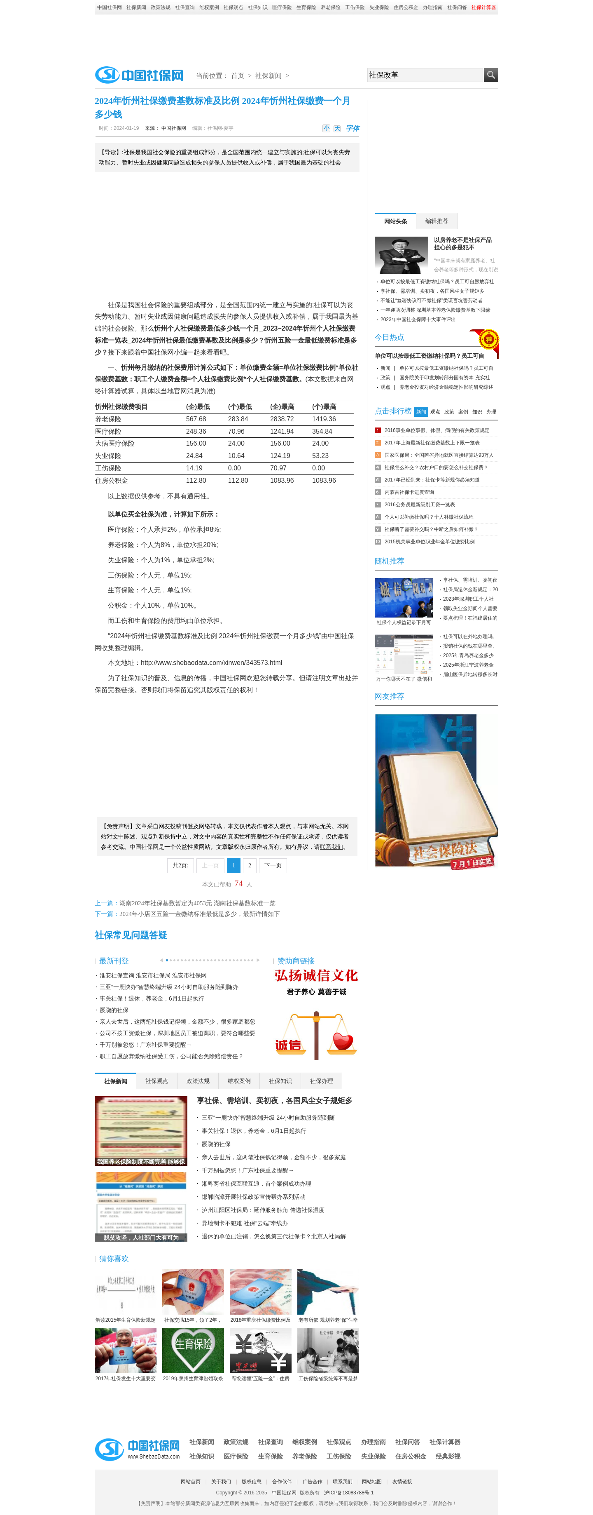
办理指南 (433, 7)
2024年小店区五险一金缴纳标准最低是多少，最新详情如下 (199, 914)
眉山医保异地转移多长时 (470, 674)
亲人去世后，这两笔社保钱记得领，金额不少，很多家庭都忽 (177, 1021)
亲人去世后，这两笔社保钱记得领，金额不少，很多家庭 (274, 1157)
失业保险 (379, 7)
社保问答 (457, 7)
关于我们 (221, 1481)
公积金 (118, 480)
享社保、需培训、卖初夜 (470, 580)
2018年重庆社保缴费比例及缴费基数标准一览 (261, 1296)
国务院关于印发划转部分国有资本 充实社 (444, 378)
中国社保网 (109, 7)
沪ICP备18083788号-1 (349, 1493)
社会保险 (154, 304)
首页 (237, 75)
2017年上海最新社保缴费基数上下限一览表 (432, 443)
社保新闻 (136, 7)
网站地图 (372, 1481)
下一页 (273, 865)
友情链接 (402, 1481)
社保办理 (321, 1081)
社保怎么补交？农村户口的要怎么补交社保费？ (436, 467)
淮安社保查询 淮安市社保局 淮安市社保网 (153, 975)
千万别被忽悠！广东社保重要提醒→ (146, 1044)
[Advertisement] (296, 37)
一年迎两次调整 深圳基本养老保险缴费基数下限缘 (435, 310)
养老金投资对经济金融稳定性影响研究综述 (446, 387)
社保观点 (233, 7)
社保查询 (185, 7)
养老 (101, 419)
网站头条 (395, 221)
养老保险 (331, 7)
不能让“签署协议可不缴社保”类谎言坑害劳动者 (432, 300)
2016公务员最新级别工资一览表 (420, 504)
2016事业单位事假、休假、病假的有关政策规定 (437, 430)
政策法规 (160, 7)
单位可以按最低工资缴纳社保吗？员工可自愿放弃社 (437, 281)
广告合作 (312, 1481)
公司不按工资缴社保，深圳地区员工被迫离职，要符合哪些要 (177, 1033)
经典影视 (448, 1456)
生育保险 (306, 7)
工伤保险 (355, 7)
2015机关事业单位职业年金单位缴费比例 (430, 542)
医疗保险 (282, 7)
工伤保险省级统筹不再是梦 (328, 1354)
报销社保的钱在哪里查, (468, 646)
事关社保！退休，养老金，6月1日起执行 (152, 998)
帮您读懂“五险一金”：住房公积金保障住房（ (261, 1355)
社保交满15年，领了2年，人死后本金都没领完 (193, 1296)
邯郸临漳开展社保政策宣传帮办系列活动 (254, 1196)
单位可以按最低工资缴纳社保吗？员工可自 (429, 355)
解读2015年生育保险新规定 (125, 1296)
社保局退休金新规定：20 (470, 589)
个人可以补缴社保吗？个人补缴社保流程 (429, 517)
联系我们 (343, 1481)
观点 (385, 387)
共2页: (181, 865)
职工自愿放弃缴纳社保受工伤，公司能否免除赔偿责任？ (172, 1056)
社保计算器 (445, 1441)
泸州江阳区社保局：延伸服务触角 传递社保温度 (263, 1210)
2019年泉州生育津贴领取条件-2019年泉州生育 (193, 1355)
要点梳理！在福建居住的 (470, 618)
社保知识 (258, 7)
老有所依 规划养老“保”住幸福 (328, 1296)
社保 (114, 304)
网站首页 (191, 1481)
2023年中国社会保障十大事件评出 (418, 319)
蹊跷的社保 (114, 1010)
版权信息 (251, 1481)
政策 (385, 378)
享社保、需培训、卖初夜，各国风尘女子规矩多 (275, 1101)
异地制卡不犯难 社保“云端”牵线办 (245, 1223)
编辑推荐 (436, 221)
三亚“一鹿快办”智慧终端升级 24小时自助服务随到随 (268, 1117)
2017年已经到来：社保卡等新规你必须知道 (432, 480)
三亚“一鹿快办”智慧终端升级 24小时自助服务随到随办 (169, 987)
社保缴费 (193, 328)
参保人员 (246, 316)
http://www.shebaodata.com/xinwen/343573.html (211, 662)
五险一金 (291, 340)
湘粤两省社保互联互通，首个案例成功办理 (256, 1183)
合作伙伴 (282, 1481)
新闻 (385, 368)
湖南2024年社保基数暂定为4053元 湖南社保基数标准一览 (197, 903)
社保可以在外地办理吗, (468, 636)
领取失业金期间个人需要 (470, 608)
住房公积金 (406, 7)
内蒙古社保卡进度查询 (409, 492)
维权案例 (209, 7)
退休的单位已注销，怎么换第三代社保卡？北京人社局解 (274, 1236)
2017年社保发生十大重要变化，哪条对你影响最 (125, 1355)
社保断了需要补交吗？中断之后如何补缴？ (432, 529)
